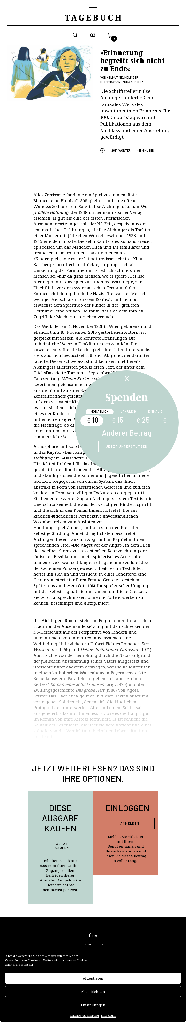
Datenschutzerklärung (84, 1018)
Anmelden (129, 823)
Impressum (108, 1018)
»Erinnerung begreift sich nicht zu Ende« (132, 60)
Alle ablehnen (93, 994)
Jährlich (128, 411)
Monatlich (100, 411)
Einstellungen (93, 1007)
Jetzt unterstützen (126, 446)
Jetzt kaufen (62, 846)
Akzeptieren (93, 981)
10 (93, 419)
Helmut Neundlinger (122, 77)
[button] (110, 35)
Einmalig (155, 411)
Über (93, 935)
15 (117, 419)
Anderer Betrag (127, 432)
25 (143, 419)
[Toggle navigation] (93, 9)
